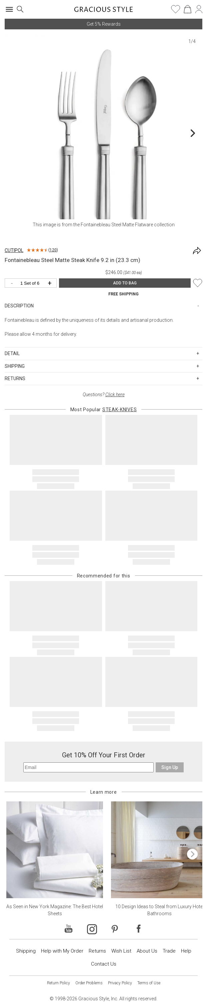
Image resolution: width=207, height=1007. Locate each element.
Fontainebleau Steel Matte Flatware (117, 224)
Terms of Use (148, 983)
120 (53, 250)
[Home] (103, 11)
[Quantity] (32, 283)
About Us (147, 951)
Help (186, 951)
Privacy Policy (120, 983)
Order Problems (89, 983)
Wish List (121, 951)
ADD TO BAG (125, 283)
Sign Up (169, 767)
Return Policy (58, 983)
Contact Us (103, 964)
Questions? (104, 394)
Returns (97, 951)
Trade (169, 951)
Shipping (26, 951)
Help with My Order (62, 951)
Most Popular (103, 409)
